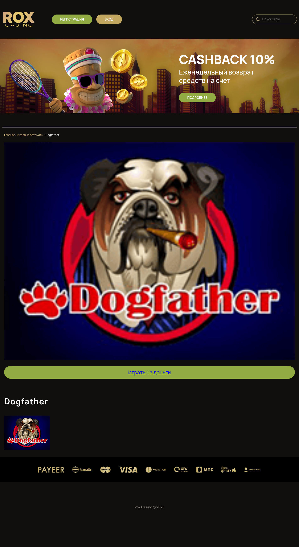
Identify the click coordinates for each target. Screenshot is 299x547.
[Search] (258, 19)
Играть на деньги (149, 372)
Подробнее (197, 97)
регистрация (72, 19)
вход (109, 19)
